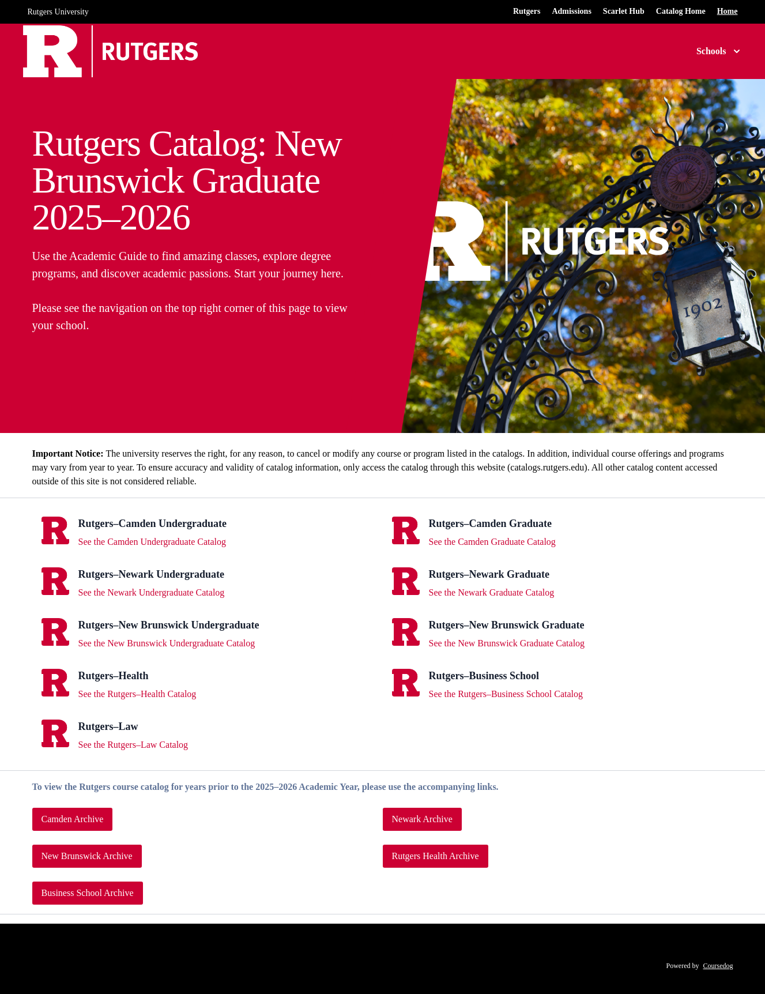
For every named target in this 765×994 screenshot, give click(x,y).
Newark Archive (422, 819)
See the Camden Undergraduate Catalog (152, 542)
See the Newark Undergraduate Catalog (151, 592)
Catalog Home (681, 11)
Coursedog (718, 966)
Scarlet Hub (624, 11)
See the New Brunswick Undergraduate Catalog (166, 643)
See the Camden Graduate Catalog (492, 542)
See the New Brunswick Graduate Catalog (507, 643)
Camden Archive (73, 819)
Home (727, 11)
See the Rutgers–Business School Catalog (506, 694)
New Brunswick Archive (87, 856)
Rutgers (526, 11)
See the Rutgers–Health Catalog (137, 694)
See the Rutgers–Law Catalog (133, 745)
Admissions (571, 11)
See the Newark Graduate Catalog (492, 592)
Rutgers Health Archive (435, 856)
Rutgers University (58, 11)
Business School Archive (88, 893)
